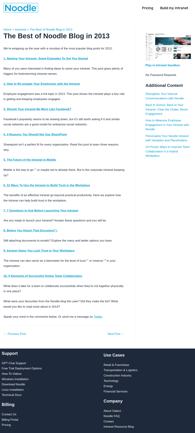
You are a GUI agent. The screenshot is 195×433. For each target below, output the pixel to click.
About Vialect (112, 411)
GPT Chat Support (14, 363)
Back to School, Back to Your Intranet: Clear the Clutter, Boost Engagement (167, 109)
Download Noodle (13, 384)
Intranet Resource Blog (119, 426)
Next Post (116, 333)
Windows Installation (15, 379)
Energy (108, 386)
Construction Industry (118, 375)
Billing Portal (10, 419)
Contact (109, 421)
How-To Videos (12, 373)
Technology (111, 381)
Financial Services (116, 391)
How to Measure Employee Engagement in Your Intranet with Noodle (167, 125)
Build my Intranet (174, 8)
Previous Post (15, 333)
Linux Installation (13, 389)
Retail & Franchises (116, 365)
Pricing (147, 8)
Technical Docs (12, 395)
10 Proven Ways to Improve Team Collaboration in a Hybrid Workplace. (168, 151)
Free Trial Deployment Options (22, 368)
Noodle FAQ (112, 416)
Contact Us (9, 414)
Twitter (98, 316)
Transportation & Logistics (121, 370)
